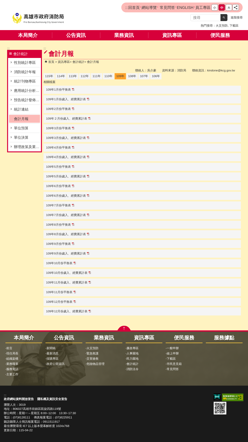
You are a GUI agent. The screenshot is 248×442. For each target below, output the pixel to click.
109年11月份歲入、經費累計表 (68, 282)
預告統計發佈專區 (27, 100)
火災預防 (222, 25)
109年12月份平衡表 (61, 301)
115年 (49, 76)
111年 (97, 76)
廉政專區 (133, 348)
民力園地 (133, 358)
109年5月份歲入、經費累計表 (67, 176)
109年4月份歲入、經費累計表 (67, 157)
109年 (120, 76)
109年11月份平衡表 (61, 292)
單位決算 (21, 137)
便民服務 (220, 35)
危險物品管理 (96, 364)
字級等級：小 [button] (214, 7)
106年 (156, 76)
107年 (144, 76)
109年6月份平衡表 (60, 186)
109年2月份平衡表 (60, 109)
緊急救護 (93, 353)
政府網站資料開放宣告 (19, 399)
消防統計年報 (25, 72)
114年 (61, 76)
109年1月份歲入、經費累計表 (67, 99)
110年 (108, 76)
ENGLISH (185, 7)
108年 (132, 76)
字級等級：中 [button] (221, 7)
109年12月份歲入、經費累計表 (68, 311)
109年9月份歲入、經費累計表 (67, 253)
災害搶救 (93, 358)
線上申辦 (173, 353)
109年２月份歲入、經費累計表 (68, 118)
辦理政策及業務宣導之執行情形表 (27, 147)
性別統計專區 (25, 62)
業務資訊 (124, 35)
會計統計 (78, 62)
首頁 (51, 62)
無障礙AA (232, 397)
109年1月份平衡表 (60, 89)
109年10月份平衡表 (61, 263)
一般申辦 (173, 348)
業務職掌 (12, 364)
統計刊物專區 (25, 81)
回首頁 (134, 7)
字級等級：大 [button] (229, 7)
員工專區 (203, 7)
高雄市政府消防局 (38, 18)
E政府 (217, 397)
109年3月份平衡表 (60, 128)
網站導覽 (149, 7)
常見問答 (167, 7)
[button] (223, 17)
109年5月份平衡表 (60, 166)
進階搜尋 (237, 17)
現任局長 (12, 353)
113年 (73, 76)
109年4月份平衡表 (60, 147)
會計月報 (21, 119)
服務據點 (224, 337)
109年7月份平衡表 (60, 205)
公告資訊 (76, 35)
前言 (9, 348)
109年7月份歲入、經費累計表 (67, 215)
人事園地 (133, 353)
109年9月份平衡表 (60, 243)
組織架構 (12, 358)
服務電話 (12, 369)
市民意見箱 (174, 364)
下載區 (234, 25)
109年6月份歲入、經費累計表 (67, 195)
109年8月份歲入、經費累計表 (67, 234)
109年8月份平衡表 (60, 224)
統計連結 (21, 109)
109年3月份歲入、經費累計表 (67, 138)
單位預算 (21, 128)
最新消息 (52, 353)
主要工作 (12, 374)
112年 (85, 76)
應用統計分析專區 (27, 91)
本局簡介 (28, 35)
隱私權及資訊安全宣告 (52, 399)
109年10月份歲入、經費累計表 (68, 272)
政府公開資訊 (55, 364)
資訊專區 (172, 35)
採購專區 (52, 358)
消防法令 (133, 369)
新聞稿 (51, 348)
